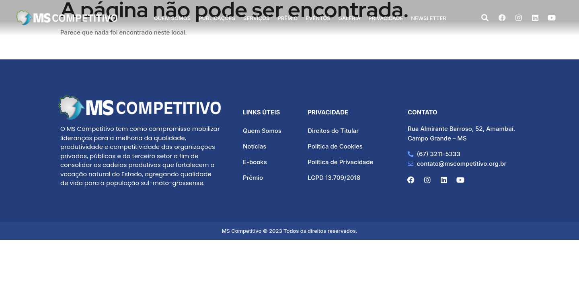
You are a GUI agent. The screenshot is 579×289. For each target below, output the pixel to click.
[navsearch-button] (485, 18)
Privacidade (386, 18)
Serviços (256, 18)
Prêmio (287, 18)
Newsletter (428, 18)
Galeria (350, 18)
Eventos (318, 18)
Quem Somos (172, 18)
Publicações (217, 18)
